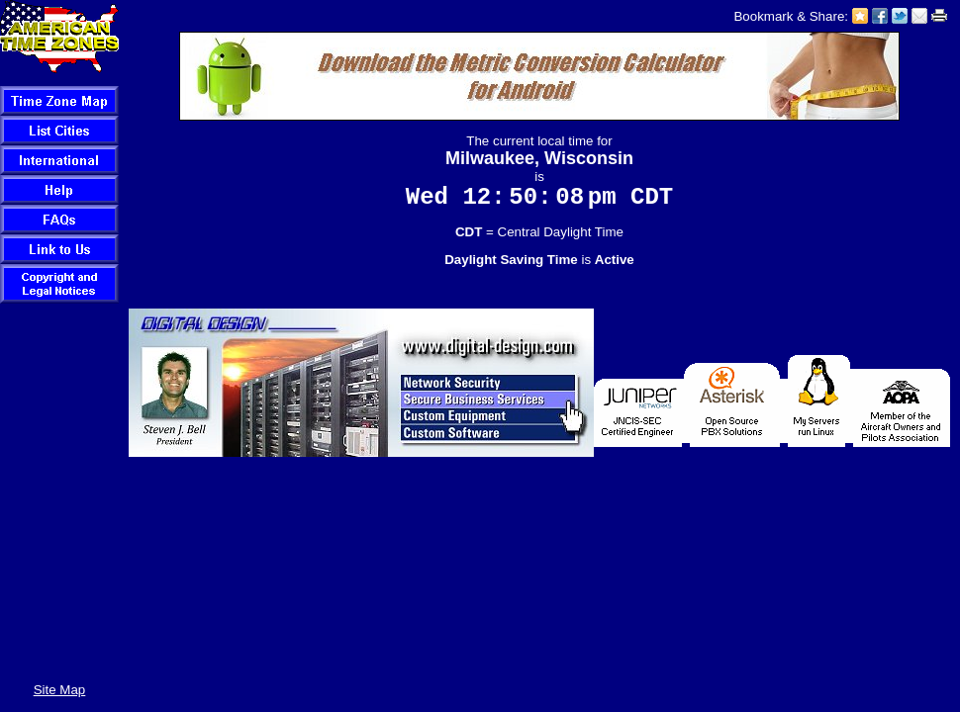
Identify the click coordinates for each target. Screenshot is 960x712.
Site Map (60, 689)
